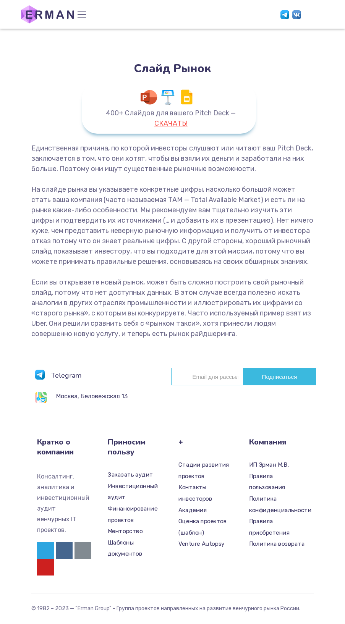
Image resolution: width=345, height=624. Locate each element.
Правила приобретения (269, 527)
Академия (192, 510)
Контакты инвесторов (195, 493)
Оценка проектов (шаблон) (202, 527)
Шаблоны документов (125, 548)
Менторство (125, 531)
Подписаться (279, 376)
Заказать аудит (130, 474)
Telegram (66, 375)
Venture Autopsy (201, 544)
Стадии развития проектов (203, 470)
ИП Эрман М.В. (269, 464)
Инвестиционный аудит (133, 492)
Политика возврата (277, 544)
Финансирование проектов (132, 514)
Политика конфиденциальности (277, 504)
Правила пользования (267, 482)
